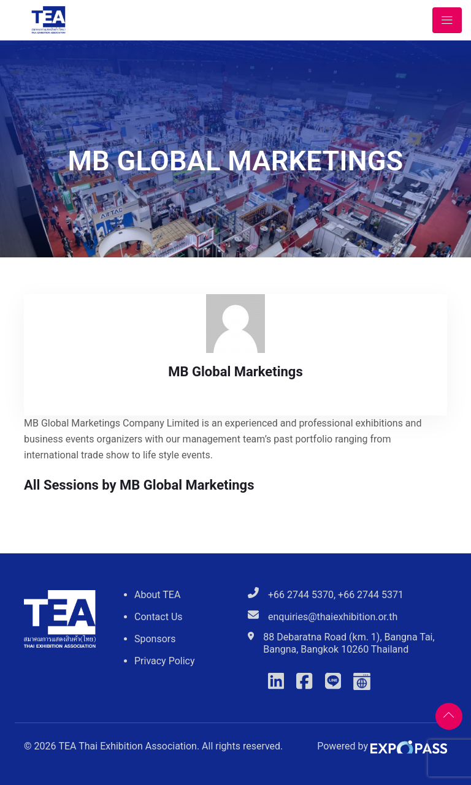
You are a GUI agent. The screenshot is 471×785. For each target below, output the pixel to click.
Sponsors (155, 639)
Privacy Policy (164, 661)
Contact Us (158, 617)
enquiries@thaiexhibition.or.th (332, 617)
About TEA (157, 595)
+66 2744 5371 (371, 595)
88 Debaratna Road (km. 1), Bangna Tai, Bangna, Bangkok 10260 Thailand (348, 643)
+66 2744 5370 (301, 595)
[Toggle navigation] (447, 20)
